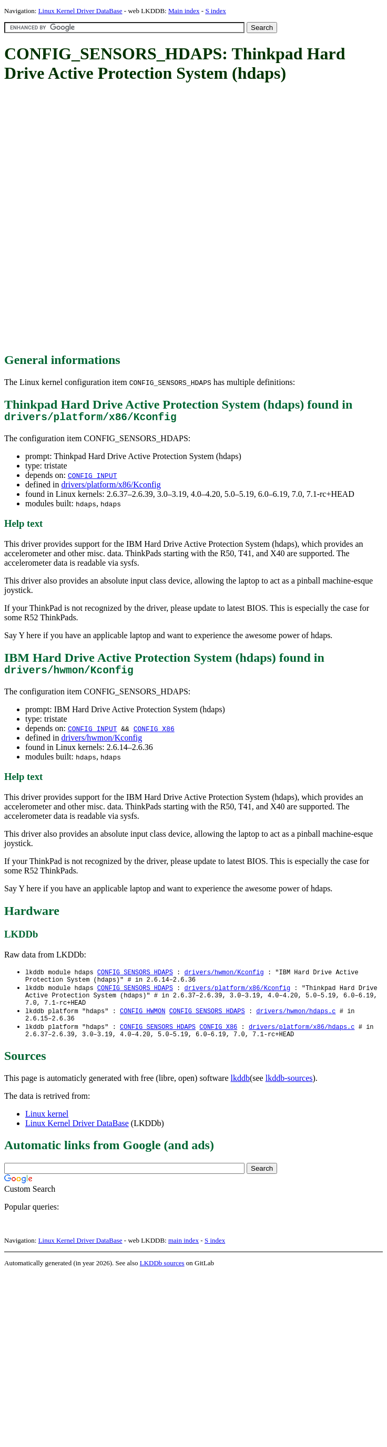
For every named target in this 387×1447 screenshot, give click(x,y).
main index (183, 1255)
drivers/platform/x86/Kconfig (110, 487)
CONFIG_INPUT (92, 478)
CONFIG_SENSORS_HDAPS (135, 977)
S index (215, 11)
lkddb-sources (289, 1093)
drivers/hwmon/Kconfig (101, 742)
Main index (184, 11)
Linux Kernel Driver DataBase (80, 11)
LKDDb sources (162, 1278)
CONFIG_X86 (154, 733)
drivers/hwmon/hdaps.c (295, 1022)
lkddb (240, 1093)
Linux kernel (46, 1129)
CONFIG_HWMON (142, 1022)
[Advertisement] (124, 218)
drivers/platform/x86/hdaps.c (302, 1040)
